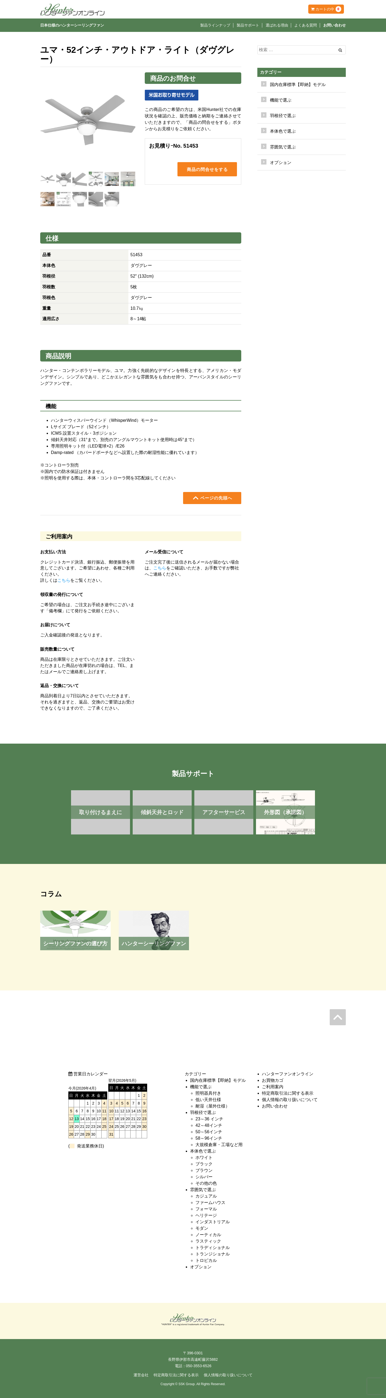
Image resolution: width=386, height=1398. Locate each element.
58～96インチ (208, 1138)
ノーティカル (208, 1234)
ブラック (204, 1164)
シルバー (204, 1177)
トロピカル (206, 1260)
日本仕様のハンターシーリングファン (72, 25)
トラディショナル (212, 1247)
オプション (280, 162)
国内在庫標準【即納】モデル (298, 84)
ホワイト (204, 1157)
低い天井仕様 (208, 1099)
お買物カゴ (272, 1080)
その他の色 (206, 1183)
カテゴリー (270, 72)
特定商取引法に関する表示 (287, 1093)
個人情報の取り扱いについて (290, 1099)
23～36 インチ (209, 1119)
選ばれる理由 (277, 25)
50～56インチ (208, 1131)
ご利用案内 (272, 1086)
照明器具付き (208, 1093)
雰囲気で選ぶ (203, 1189)
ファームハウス (210, 1202)
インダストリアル (212, 1222)
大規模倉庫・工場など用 (219, 1144)
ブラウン (204, 1170)
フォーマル (206, 1209)
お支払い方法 (53, 552)
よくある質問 (305, 25)
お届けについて (55, 624)
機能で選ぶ (200, 1086)
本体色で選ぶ (203, 1151)
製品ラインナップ (215, 25)
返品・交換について (59, 685)
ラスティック (208, 1241)
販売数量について (57, 649)
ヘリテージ (206, 1215)
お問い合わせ (334, 25)
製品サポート (248, 25)
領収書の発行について (61, 594)
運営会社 (141, 1375)
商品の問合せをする (207, 170)
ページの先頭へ (212, 498)
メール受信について (164, 552)
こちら (63, 580)
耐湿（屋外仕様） (212, 1106)
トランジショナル (212, 1254)
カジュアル (206, 1196)
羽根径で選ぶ (203, 1112)
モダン (201, 1228)
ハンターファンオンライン (287, 1074)
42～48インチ (208, 1125)
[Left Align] (340, 50)
